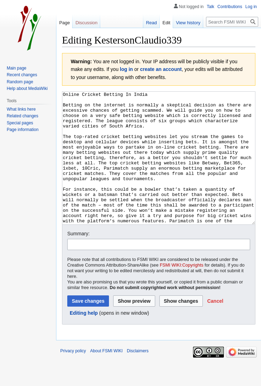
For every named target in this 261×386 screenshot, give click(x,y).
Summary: (78, 260)
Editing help (84, 339)
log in (126, 69)
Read (151, 22)
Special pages (20, 122)
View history (188, 22)
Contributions (230, 6)
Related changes (22, 115)
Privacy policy (73, 377)
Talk (210, 6)
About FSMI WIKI (106, 377)
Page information (23, 129)
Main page (16, 68)
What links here (21, 109)
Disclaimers (138, 377)
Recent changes (22, 74)
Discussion (86, 22)
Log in (251, 6)
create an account (161, 69)
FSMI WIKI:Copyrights (182, 291)
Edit (166, 22)
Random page (20, 81)
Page (64, 22)
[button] (215, 327)
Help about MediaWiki (27, 88)
